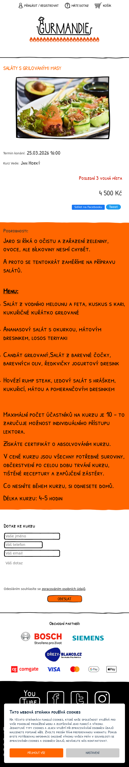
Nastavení (92, 752)
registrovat (49, 5)
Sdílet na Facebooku (88, 207)
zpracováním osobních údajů (63, 589)
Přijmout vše (36, 752)
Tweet (113, 207)
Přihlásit (30, 5)
